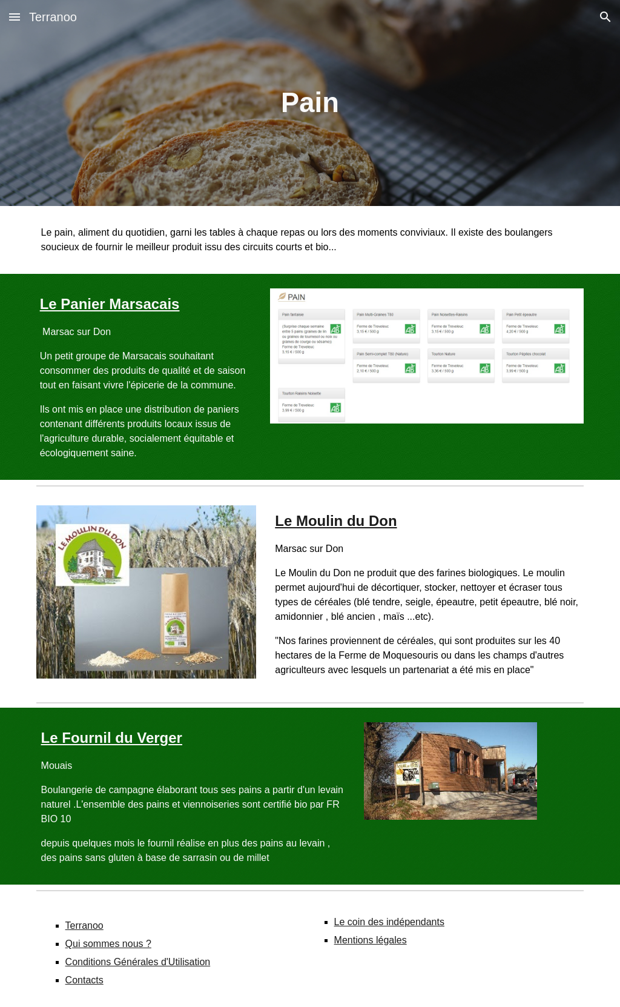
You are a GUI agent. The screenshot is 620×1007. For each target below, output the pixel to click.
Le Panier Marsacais (110, 304)
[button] (14, 16)
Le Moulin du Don (336, 521)
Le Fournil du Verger (111, 737)
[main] (310, 103)
